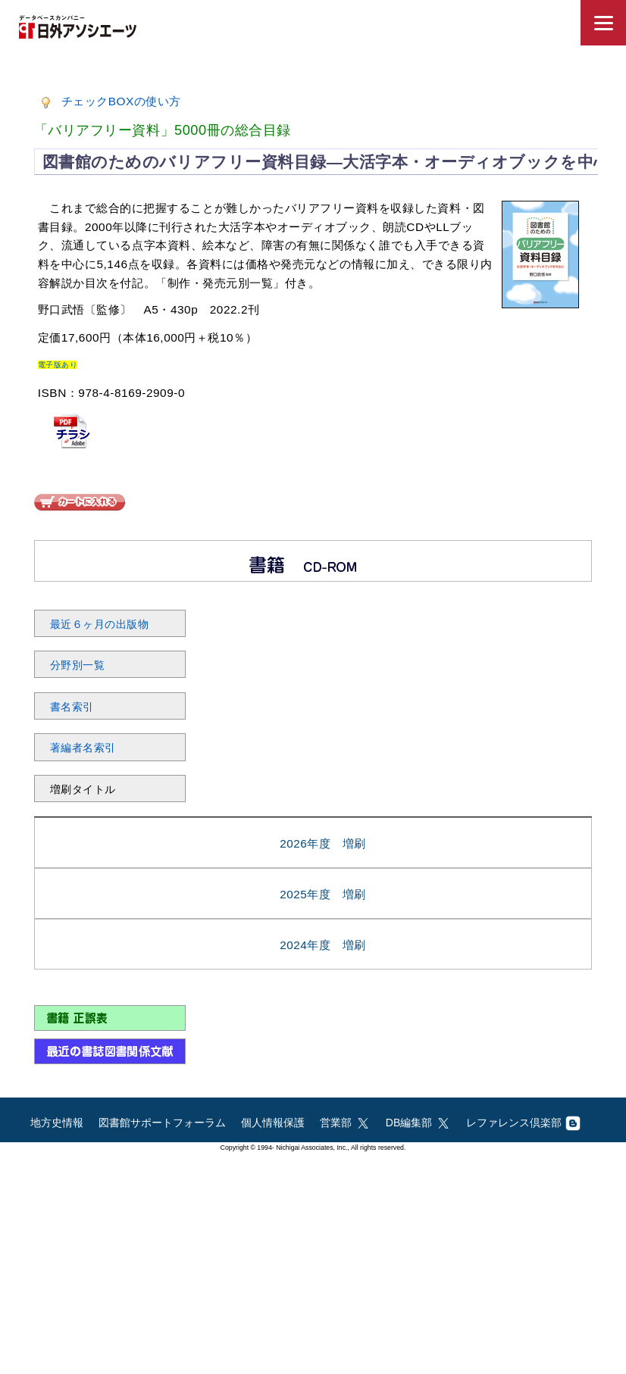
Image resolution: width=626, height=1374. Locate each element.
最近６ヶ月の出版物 (99, 624)
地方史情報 (56, 1122)
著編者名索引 (83, 748)
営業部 (345, 1122)
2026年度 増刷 (323, 843)
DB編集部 (418, 1122)
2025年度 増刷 (323, 894)
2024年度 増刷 (323, 944)
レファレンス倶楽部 (523, 1122)
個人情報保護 (273, 1122)
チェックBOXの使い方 (121, 101)
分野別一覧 (77, 665)
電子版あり (58, 365)
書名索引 (72, 707)
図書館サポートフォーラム (162, 1122)
